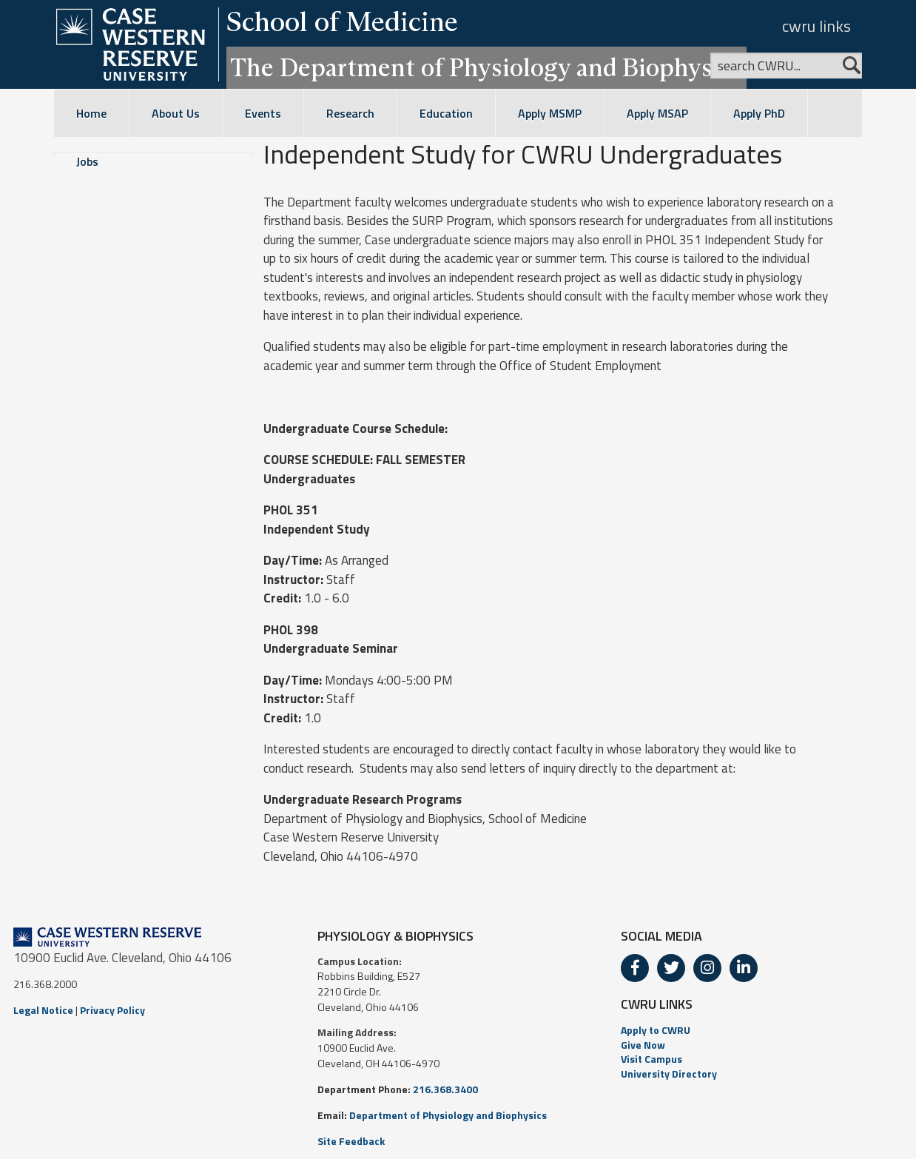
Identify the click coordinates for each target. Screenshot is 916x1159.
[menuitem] (762, 1030)
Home (91, 113)
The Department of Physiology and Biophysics (486, 67)
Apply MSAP (657, 113)
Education (446, 113)
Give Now (643, 1044)
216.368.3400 (445, 1089)
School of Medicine (342, 21)
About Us (176, 113)
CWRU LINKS (657, 1003)
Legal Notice (43, 1010)
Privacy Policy (112, 1010)
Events (263, 113)
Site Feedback (351, 1141)
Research (350, 113)
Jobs (87, 161)
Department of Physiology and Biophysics (448, 1115)
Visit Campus (651, 1058)
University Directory (669, 1073)
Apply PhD (759, 113)
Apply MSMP (550, 113)
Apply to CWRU (655, 1030)
